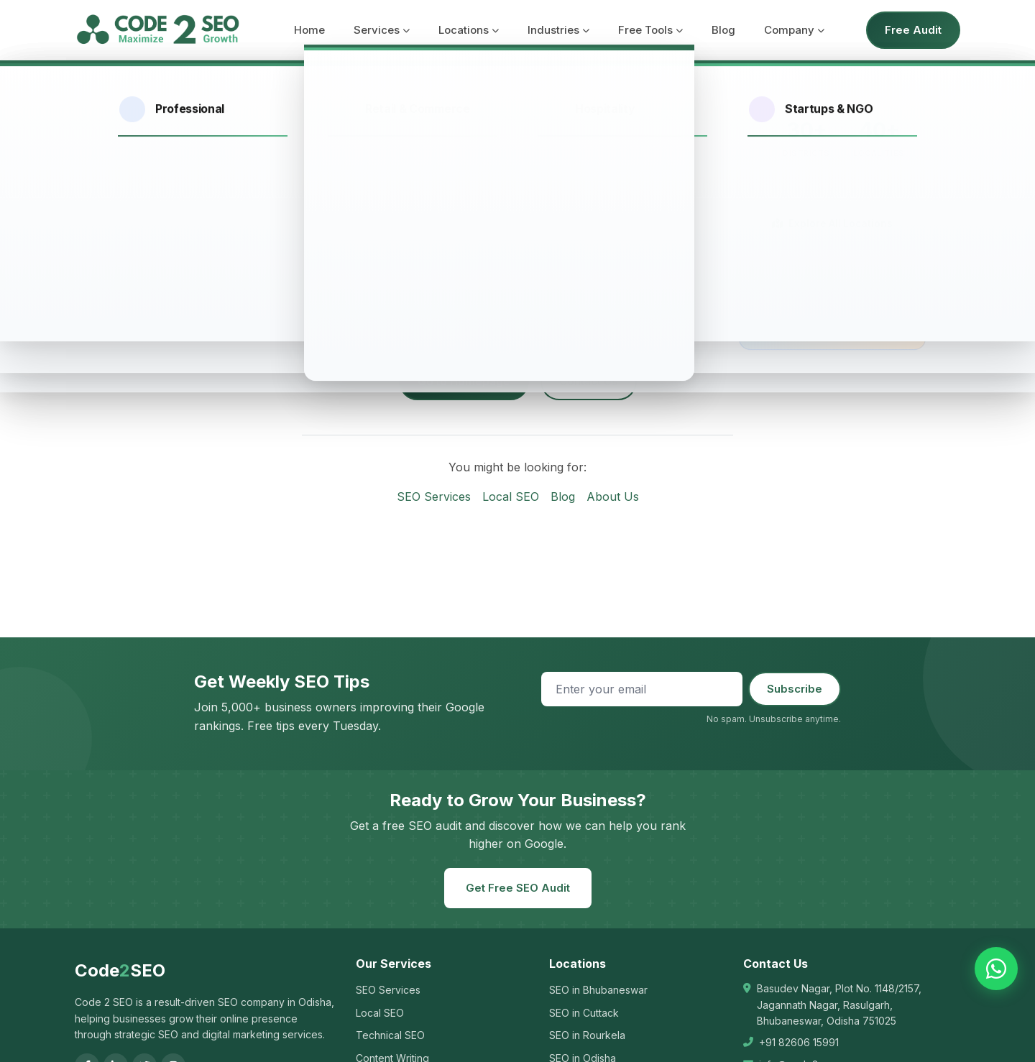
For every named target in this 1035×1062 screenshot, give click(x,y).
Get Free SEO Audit (518, 888)
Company (794, 30)
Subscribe (794, 689)
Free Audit (913, 30)
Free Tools (650, 30)
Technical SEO (390, 1035)
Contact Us (588, 381)
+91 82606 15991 (799, 1042)
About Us (612, 496)
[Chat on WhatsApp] (996, 968)
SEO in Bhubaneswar (598, 990)
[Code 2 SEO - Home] (158, 30)
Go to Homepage (464, 381)
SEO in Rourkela (587, 1035)
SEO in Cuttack (584, 1013)
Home (309, 30)
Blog (723, 30)
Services (382, 30)
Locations (468, 30)
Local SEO (510, 496)
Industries (558, 30)
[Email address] (641, 689)
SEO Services (434, 496)
